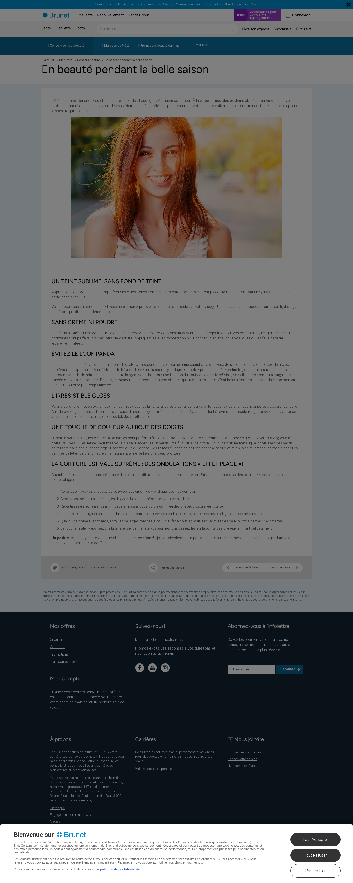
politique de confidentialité (120, 869)
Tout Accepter (315, 839)
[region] (176, 853)
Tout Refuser (315, 855)
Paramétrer (315, 870)
